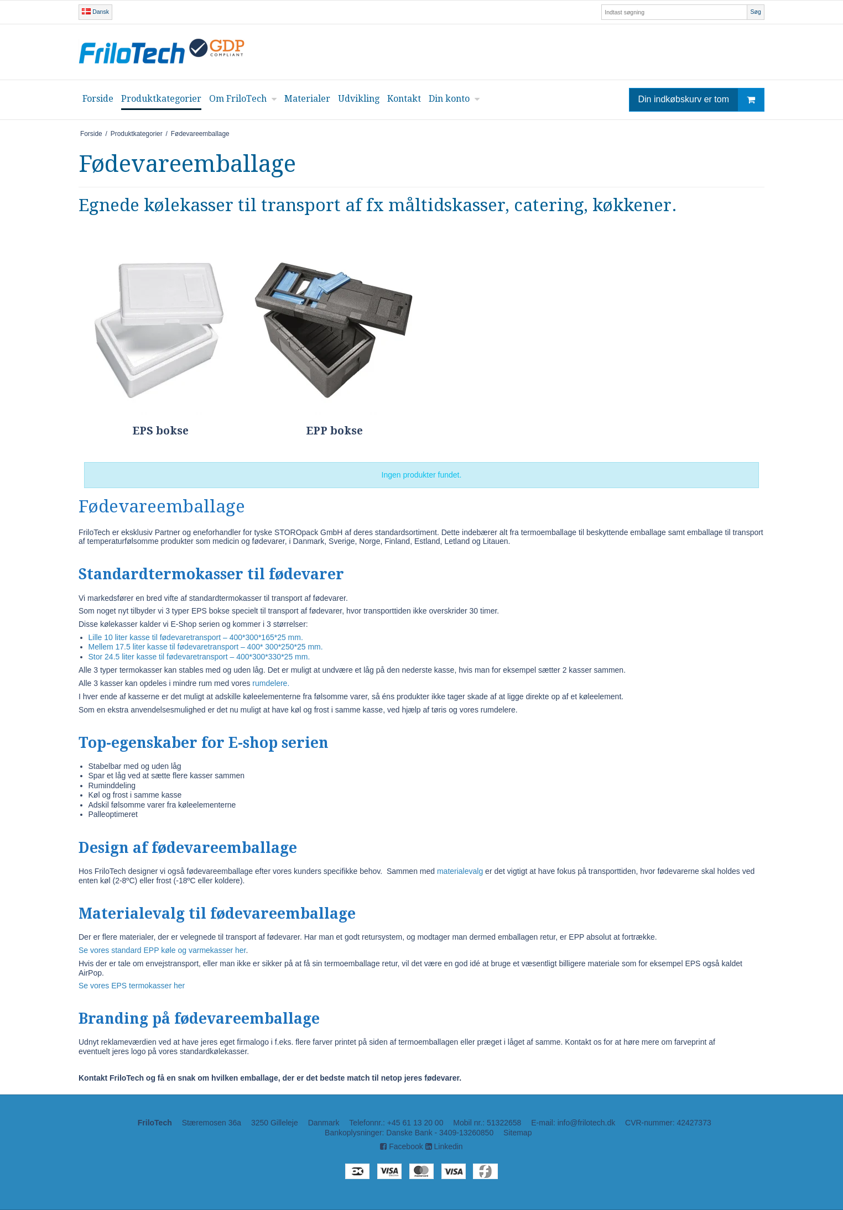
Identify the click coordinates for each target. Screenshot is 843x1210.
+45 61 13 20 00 (415, 1122)
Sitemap (517, 1132)
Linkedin (444, 1146)
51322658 (504, 1122)
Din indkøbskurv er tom (701, 99)
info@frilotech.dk (586, 1122)
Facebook (401, 1146)
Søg (755, 11)
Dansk (95, 11)
